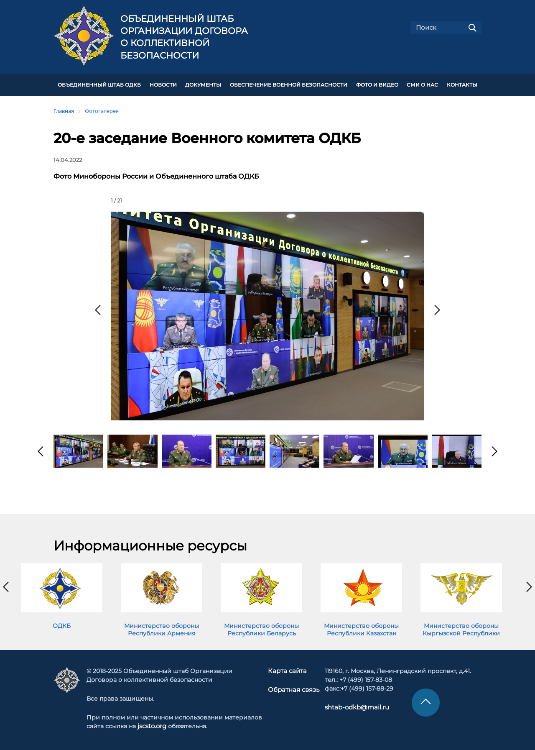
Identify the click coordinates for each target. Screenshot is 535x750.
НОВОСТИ (163, 84)
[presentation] (98, 309)
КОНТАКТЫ (462, 84)
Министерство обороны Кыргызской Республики (461, 628)
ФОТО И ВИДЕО (377, 84)
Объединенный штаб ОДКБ (99, 84)
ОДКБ (62, 624)
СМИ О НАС (422, 84)
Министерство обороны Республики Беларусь (261, 628)
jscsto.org (152, 724)
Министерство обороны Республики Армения (161, 628)
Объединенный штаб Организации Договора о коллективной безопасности (184, 37)
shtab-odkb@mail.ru (353, 705)
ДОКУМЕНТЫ (203, 84)
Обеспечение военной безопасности (288, 84)
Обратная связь (294, 688)
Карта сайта (288, 669)
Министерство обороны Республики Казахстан (361, 628)
